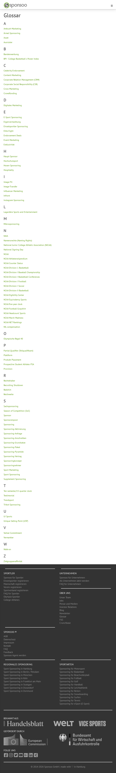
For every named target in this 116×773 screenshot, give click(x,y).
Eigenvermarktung (12, 121)
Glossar (63, 616)
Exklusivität (9, 144)
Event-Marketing (11, 140)
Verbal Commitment (13, 533)
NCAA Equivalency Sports (15, 299)
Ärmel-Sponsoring (12, 33)
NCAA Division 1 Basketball (16, 267)
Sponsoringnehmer (12, 465)
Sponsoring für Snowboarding (74, 694)
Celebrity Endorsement (14, 70)
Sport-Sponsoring (12, 474)
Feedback (8, 652)
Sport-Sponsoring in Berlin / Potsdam (21, 671)
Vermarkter (9, 537)
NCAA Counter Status (13, 263)
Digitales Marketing (13, 105)
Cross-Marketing (11, 88)
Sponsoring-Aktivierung (15, 429)
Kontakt (7, 645)
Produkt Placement (12, 359)
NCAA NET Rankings (13, 322)
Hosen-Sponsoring (12, 165)
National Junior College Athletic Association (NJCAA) (28, 245)
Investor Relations (68, 607)
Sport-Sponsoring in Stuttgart (18, 684)
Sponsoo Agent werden (15, 655)
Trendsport (9, 500)
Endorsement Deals (12, 135)
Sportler (9, 573)
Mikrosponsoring (11, 224)
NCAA (6, 254)
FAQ (6, 649)
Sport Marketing (11, 470)
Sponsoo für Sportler (13, 577)
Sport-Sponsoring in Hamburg (18, 668)
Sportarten (67, 664)
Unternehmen (68, 573)
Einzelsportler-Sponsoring (16, 126)
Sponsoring (9, 424)
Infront (7, 195)
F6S (61, 619)
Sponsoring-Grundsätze (14, 442)
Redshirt (7, 389)
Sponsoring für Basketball (72, 671)
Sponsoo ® (10, 631)
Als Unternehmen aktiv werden (74, 580)
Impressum (9, 642)
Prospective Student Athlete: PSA (19, 364)
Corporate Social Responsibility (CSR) (21, 84)
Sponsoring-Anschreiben (15, 438)
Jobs (61, 600)
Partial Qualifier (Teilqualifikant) (18, 350)
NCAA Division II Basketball (16, 290)
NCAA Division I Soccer (14, 286)
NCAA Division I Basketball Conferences (22, 276)
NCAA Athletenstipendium (15, 258)
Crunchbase (65, 622)
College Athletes (11, 599)
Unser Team (65, 597)
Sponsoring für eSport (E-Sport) (74, 703)
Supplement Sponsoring (15, 479)
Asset (6, 37)
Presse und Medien (69, 603)
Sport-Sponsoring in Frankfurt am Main (22, 681)
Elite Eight (8, 131)
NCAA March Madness (13, 317)
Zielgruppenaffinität (13, 561)
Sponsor (7, 415)
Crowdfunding (10, 93)
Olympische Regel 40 (13, 338)
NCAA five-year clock (13, 304)
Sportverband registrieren (16, 590)
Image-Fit (8, 182)
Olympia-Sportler (12, 596)
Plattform (8, 355)
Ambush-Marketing (12, 28)
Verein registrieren (13, 587)
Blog (62, 610)
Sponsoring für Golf (69, 681)
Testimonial (9, 495)
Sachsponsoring (11, 406)
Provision (8, 368)
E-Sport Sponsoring (13, 117)
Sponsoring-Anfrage (13, 433)
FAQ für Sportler (11, 593)
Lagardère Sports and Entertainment (20, 212)
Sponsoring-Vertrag (13, 456)
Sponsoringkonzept (13, 460)
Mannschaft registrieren (15, 584)
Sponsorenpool (11, 420)
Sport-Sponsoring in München (18, 675)
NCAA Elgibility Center (14, 295)
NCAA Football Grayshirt (15, 308)
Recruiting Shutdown (13, 385)
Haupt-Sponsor (11, 156)
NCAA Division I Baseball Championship (22, 272)
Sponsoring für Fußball (70, 678)
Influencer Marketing (13, 191)
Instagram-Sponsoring (14, 200)
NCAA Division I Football (15, 281)
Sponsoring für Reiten (70, 691)
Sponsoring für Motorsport (72, 668)
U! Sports (8, 516)
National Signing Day (13, 249)
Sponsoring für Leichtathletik (73, 687)
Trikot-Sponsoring (12, 504)
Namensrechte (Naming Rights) (18, 240)
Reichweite (8, 394)
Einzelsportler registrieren (16, 580)
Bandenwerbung (11, 54)
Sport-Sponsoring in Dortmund (18, 691)
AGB (6, 636)
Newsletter (65, 613)
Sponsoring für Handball (71, 684)
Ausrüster (8, 42)
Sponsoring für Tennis (70, 700)
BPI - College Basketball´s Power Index (21, 58)
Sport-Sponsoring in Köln (15, 678)
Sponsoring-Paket (12, 447)
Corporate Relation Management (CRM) (21, 79)
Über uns (65, 592)
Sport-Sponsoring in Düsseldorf (19, 687)
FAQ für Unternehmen (70, 584)
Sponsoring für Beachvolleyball (74, 675)
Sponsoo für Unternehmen (72, 577)
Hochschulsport (11, 161)
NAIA (6, 236)
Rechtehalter (9, 380)
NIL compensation (12, 327)
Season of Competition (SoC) (17, 410)
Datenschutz (10, 639)
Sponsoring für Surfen (70, 697)
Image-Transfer (10, 186)
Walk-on (7, 549)
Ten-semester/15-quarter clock (18, 491)
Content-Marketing (12, 75)
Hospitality (9, 170)
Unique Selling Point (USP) (16, 521)
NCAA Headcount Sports (15, 313)
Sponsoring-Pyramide (14, 451)
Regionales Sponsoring (18, 664)
